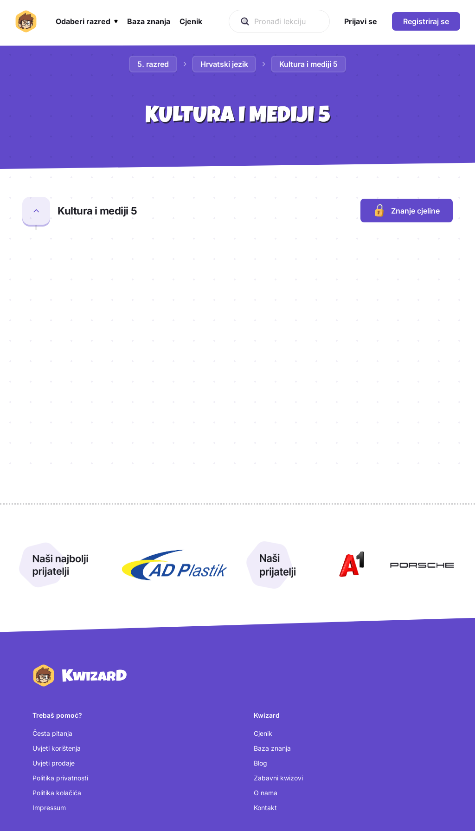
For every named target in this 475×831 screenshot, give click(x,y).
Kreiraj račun (51, 762)
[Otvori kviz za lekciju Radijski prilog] (315, 264)
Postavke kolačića (60, 776)
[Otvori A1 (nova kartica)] (349, 447)
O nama (265, 674)
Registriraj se (426, 21)
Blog (260, 645)
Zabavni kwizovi (278, 659)
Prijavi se (45, 747)
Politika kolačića (56, 674)
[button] (87, 21)
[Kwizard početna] (26, 21)
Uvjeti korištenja (56, 630)
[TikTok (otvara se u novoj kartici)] (270, 777)
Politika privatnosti (60, 659)
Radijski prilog (87, 258)
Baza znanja (272, 630)
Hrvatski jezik (224, 64)
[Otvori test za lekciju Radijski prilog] (391, 264)
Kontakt (265, 689)
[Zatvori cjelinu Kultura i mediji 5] (36, 211)
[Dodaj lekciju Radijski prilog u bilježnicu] (441, 262)
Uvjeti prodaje (53, 645)
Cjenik (263, 615)
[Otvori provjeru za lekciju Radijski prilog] (277, 264)
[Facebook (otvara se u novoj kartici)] (275, 761)
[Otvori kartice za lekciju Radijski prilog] (353, 264)
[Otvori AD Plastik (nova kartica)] (174, 447)
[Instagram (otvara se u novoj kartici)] (275, 745)
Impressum (49, 689)
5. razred (153, 64)
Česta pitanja (52, 615)
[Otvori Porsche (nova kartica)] (422, 447)
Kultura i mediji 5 (309, 64)
